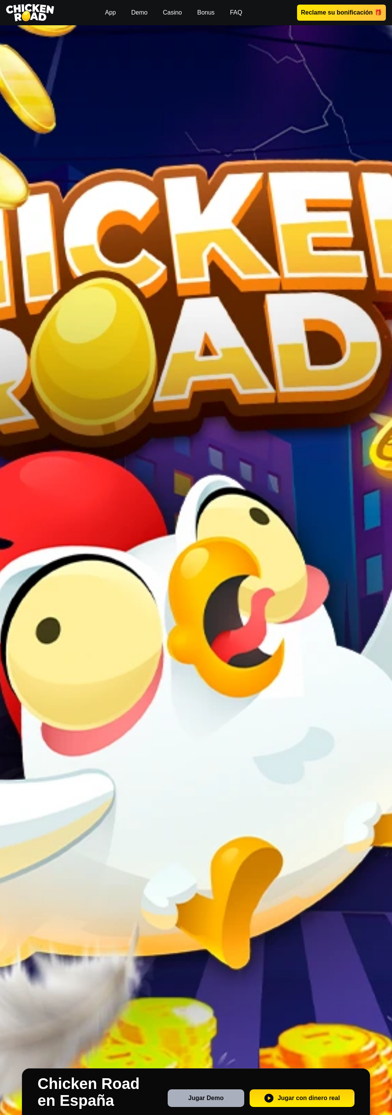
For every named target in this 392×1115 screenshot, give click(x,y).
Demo (139, 12)
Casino (172, 12)
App (110, 12)
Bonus (205, 12)
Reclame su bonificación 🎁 (341, 12)
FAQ (236, 12)
